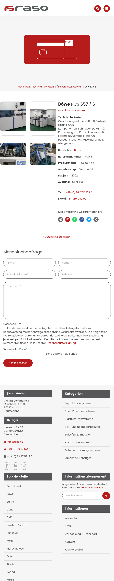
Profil (68, 526)
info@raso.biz (78, 199)
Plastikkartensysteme (44, 86)
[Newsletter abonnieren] (106, 495)
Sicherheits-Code (15, 349)
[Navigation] (106, 8)
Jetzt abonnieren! (92, 487)
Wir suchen (72, 518)
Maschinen (24, 86)
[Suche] (97, 8)
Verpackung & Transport (81, 534)
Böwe (77, 150)
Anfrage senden (18, 363)
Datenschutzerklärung (61, 343)
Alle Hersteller (74, 550)
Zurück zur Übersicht (57, 237)
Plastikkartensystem (69, 86)
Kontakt (70, 542)
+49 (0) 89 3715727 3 (79, 192)
